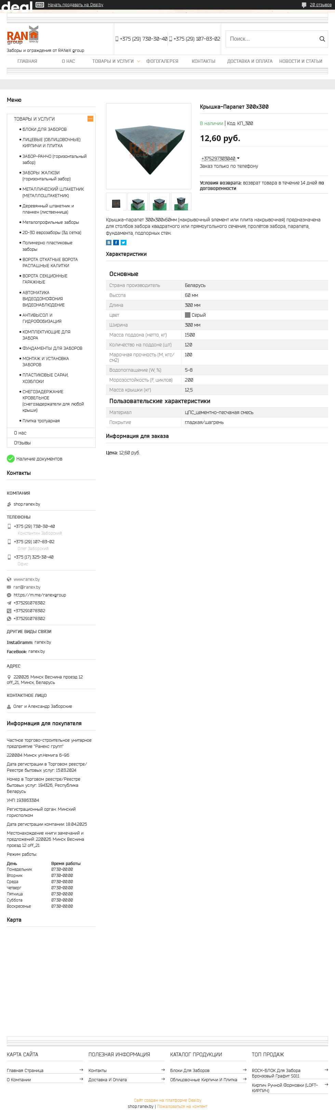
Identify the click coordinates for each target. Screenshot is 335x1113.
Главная (27, 61)
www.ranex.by (27, 579)
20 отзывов (321, 4)
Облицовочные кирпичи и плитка (203, 1079)
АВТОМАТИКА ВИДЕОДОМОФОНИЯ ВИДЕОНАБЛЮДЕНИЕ (44, 298)
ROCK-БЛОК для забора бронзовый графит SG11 (276, 1073)
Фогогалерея (162, 61)
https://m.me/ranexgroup (40, 594)
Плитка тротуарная (41, 420)
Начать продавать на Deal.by (75, 4)
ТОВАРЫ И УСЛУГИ (34, 119)
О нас (68, 61)
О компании (19, 1079)
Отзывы (22, 442)
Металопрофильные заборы (51, 222)
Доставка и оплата (249, 61)
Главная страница (25, 1070)
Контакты (203, 61)
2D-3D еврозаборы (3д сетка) (52, 232)
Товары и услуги (113, 61)
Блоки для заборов (190, 1070)
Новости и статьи (300, 61)
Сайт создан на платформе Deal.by (167, 1100)
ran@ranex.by (26, 587)
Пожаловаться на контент (182, 1106)
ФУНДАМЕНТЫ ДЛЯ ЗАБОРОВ (52, 348)
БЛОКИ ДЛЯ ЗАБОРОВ (45, 129)
